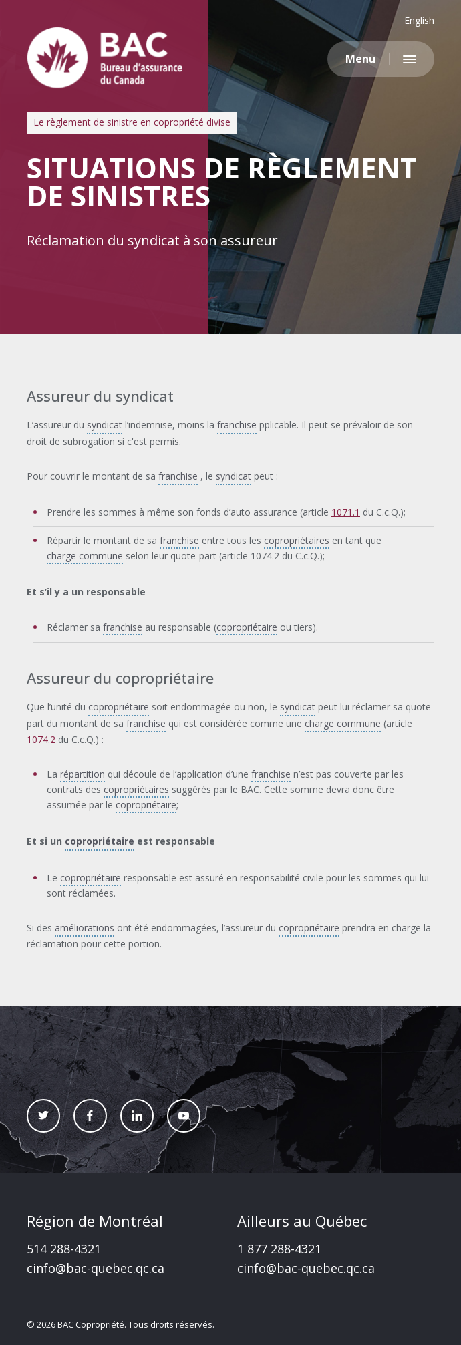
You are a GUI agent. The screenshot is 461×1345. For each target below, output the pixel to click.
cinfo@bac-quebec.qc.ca (95, 1268)
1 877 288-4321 (279, 1249)
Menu (360, 59)
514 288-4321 (64, 1249)
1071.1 (345, 512)
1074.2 (41, 739)
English (419, 20)
